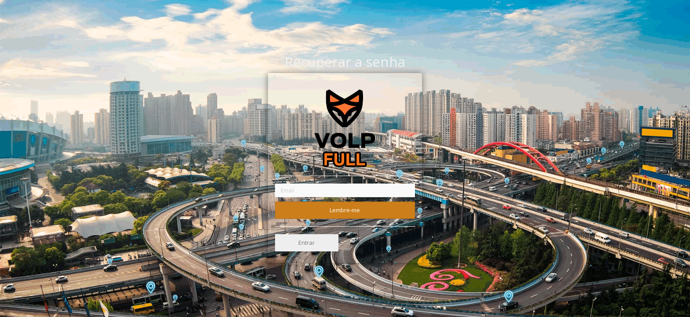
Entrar (306, 243)
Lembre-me (345, 210)
